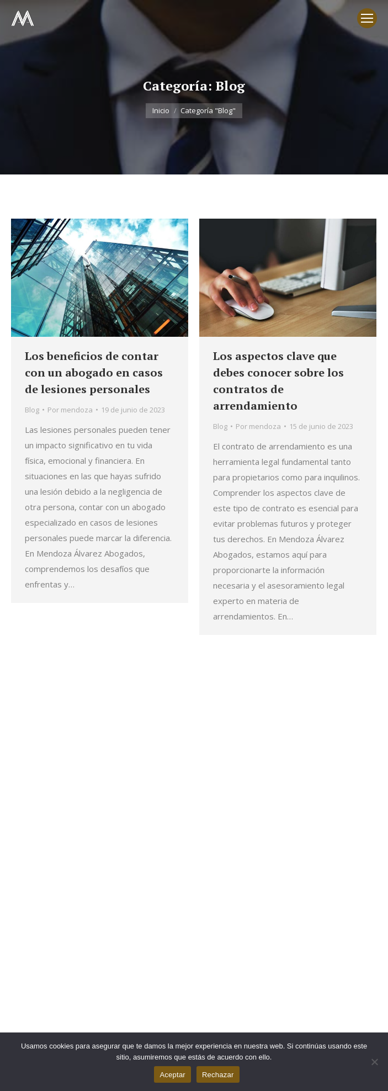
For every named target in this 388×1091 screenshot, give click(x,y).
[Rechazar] (374, 1061)
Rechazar (218, 1075)
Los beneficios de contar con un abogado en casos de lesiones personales (94, 372)
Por (70, 410)
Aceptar (172, 1075)
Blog (32, 410)
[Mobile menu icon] (367, 18)
